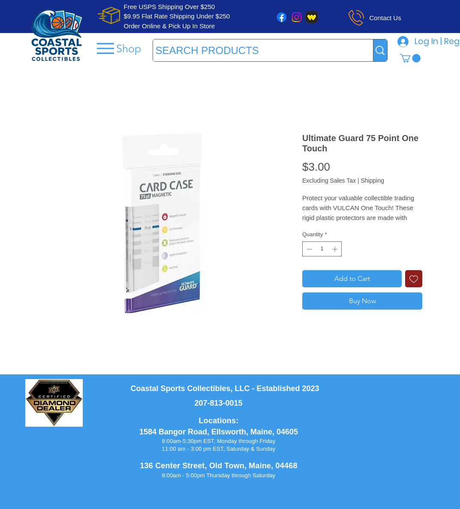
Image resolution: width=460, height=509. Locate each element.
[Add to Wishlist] (413, 278)
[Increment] (336, 249)
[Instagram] (296, 17)
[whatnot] (311, 17)
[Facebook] (281, 17)
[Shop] (118, 48)
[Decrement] (309, 249)
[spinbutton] (322, 249)
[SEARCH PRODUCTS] (255, 50)
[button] (410, 58)
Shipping (372, 180)
